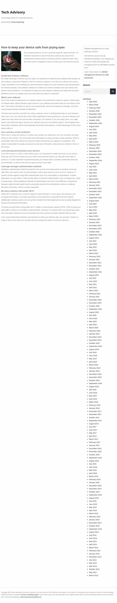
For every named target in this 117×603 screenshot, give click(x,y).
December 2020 (95, 300)
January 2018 (94, 408)
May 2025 (93, 136)
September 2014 (95, 529)
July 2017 (92, 427)
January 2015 (94, 520)
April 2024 (93, 176)
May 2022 (93, 247)
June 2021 (93, 281)
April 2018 (93, 399)
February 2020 (94, 331)
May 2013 (93, 563)
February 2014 (94, 551)
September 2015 (95, 495)
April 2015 (93, 510)
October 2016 (94, 455)
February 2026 (94, 108)
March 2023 (93, 216)
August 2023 (94, 201)
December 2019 (95, 337)
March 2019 (93, 365)
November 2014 (95, 523)
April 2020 (93, 325)
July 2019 (92, 352)
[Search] (113, 91)
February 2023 (94, 219)
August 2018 (94, 387)
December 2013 (95, 557)
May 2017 (93, 433)
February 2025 (94, 145)
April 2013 (93, 566)
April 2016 (93, 473)
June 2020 (93, 318)
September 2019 (95, 346)
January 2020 (94, 334)
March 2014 (93, 548)
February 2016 (94, 479)
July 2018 (92, 390)
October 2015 (94, 492)
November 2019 (95, 340)
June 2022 (93, 244)
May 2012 (93, 572)
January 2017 (94, 445)
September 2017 (95, 421)
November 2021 (95, 266)
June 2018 (93, 393)
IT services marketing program (29, 595)
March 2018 (93, 402)
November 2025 (95, 117)
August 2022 (94, 238)
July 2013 (92, 560)
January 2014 (94, 554)
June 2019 (93, 356)
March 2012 (93, 575)
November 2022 (95, 229)
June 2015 (93, 504)
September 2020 (95, 309)
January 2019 (94, 371)
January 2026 (94, 111)
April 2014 (93, 544)
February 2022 (94, 256)
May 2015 (93, 507)
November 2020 (95, 303)
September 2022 (95, 235)
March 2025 (93, 142)
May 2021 (93, 284)
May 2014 (93, 541)
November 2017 (95, 414)
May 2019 (93, 359)
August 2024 (94, 164)
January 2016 (94, 482)
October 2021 (94, 269)
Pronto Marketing (17, 22)
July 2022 (92, 241)
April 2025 (93, 139)
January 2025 (94, 148)
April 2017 (93, 436)
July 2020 (92, 315)
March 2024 (93, 179)
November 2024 (95, 154)
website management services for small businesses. (96, 75)
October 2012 (94, 569)
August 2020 (94, 312)
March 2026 (93, 105)
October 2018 (94, 380)
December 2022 (95, 225)
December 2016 (95, 448)
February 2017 (94, 442)
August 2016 (94, 461)
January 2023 (94, 222)
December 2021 (95, 263)
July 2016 (92, 464)
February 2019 (94, 368)
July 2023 (92, 204)
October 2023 (94, 195)
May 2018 (93, 396)
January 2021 (94, 297)
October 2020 (94, 306)
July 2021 (92, 278)
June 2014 (93, 538)
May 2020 (93, 321)
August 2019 (94, 349)
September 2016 (95, 458)
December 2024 (95, 151)
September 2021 (95, 272)
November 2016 (95, 451)
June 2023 (93, 207)
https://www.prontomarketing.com (31, 597)
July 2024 (92, 167)
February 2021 (94, 294)
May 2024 (93, 173)
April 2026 (93, 102)
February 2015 (94, 517)
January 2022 (94, 259)
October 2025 (94, 120)
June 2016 (93, 467)
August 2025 (94, 126)
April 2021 (93, 287)
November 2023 (95, 191)
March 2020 (93, 328)
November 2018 (95, 377)
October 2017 (94, 417)
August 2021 (94, 275)
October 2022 (94, 232)
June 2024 (93, 170)
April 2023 (93, 213)
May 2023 (93, 210)
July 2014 (92, 535)
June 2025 (93, 133)
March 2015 (93, 513)
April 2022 (93, 250)
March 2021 (93, 290)
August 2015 (94, 498)
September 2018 (95, 383)
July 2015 (92, 501)
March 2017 (93, 439)
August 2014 (94, 532)
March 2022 (93, 253)
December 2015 (95, 486)
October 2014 (94, 526)
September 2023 (95, 198)
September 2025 (95, 123)
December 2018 (95, 374)
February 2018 (94, 405)
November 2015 (95, 489)
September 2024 (95, 160)
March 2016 (93, 476)
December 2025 (95, 114)
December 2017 (95, 411)
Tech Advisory (13, 12)
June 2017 (93, 430)
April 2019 (93, 362)
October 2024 (94, 157)
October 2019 (94, 343)
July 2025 (92, 129)
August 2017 (94, 424)
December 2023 (95, 188)
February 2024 (94, 182)
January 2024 (94, 185)
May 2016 (93, 470)
